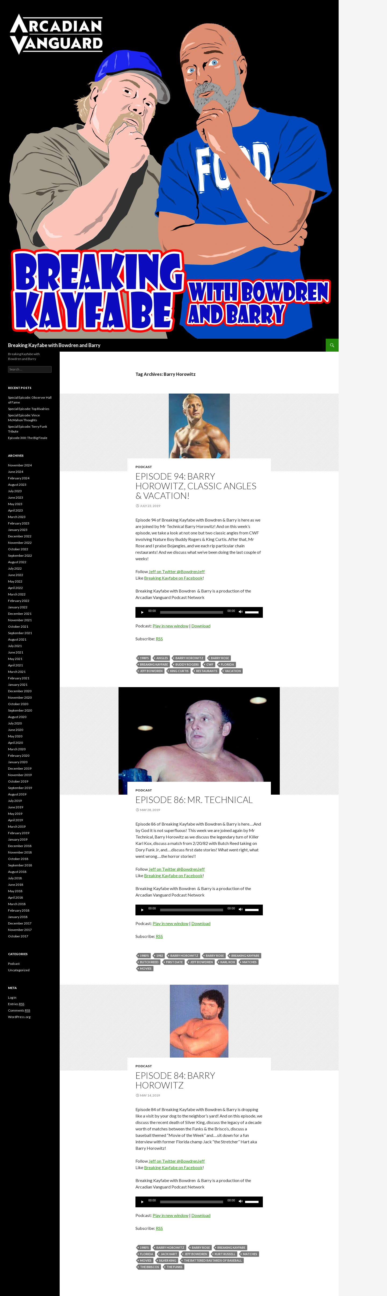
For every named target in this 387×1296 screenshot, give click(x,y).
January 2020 (17, 762)
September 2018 (20, 865)
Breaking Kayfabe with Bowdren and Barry (54, 345)
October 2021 (18, 626)
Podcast (143, 467)
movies (146, 968)
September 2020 (20, 710)
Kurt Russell (225, 1254)
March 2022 (17, 594)
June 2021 (15, 652)
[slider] (191, 612)
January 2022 (17, 607)
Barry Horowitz (189, 658)
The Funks (174, 1267)
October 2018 (18, 859)
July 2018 (15, 878)
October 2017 (18, 936)
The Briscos (149, 1267)
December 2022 (19, 536)
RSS (159, 638)
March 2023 (17, 517)
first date (174, 962)
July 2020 (15, 723)
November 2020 (20, 697)
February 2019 (18, 833)
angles (162, 658)
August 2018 (17, 872)
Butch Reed (149, 962)
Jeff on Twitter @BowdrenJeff (177, 571)
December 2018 (19, 846)
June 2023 (15, 497)
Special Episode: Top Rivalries (28, 409)
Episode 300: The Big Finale (27, 438)
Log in (12, 997)
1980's (144, 658)
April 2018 (15, 897)
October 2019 (18, 781)
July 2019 (15, 801)
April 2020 (15, 743)
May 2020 (15, 736)
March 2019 (17, 826)
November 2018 (20, 852)
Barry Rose (220, 658)
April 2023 (15, 510)
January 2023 (17, 530)
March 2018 (17, 904)
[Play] (142, 612)
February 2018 (18, 910)
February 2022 (18, 601)
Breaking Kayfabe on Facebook (173, 577)
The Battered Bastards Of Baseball (213, 1260)
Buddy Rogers (187, 664)
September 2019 (20, 788)
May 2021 (15, 659)
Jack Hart (169, 1254)
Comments (19, 1010)
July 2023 (15, 491)
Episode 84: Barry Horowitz (175, 1080)
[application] (199, 612)
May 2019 (15, 814)
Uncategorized (19, 970)
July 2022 (15, 568)
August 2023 (17, 485)
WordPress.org (19, 1017)
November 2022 (20, 543)
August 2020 (17, 717)
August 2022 (17, 562)
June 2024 (15, 472)
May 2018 (15, 891)
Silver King (167, 1260)
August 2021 (17, 639)
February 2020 (18, 756)
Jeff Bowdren (151, 671)
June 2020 (15, 730)
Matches (249, 962)
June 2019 (15, 807)
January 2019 (17, 839)
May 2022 (15, 581)
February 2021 (18, 678)
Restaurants (206, 671)
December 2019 (19, 768)
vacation (233, 671)
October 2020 (18, 704)
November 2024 (20, 465)
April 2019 (15, 820)
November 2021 (20, 620)
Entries (16, 1004)
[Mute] (240, 612)
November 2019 (20, 775)
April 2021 (15, 665)
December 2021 (19, 614)
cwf (209, 664)
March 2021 (17, 672)
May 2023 (15, 504)
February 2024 (18, 478)
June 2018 (15, 885)
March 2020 (17, 749)
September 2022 (20, 556)
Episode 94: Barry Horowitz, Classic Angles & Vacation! (195, 486)
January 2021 (17, 685)
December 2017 (19, 923)
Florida (227, 664)
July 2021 (15, 646)
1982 (159, 955)
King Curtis (179, 671)
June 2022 (15, 575)
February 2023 (18, 523)
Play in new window (170, 625)
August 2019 (17, 794)
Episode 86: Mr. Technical (194, 799)
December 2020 (19, 691)
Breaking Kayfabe (154, 664)
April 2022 (15, 588)
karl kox (227, 962)
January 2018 (17, 917)
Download (200, 625)
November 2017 (20, 930)
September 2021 (20, 633)
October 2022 (18, 549)
